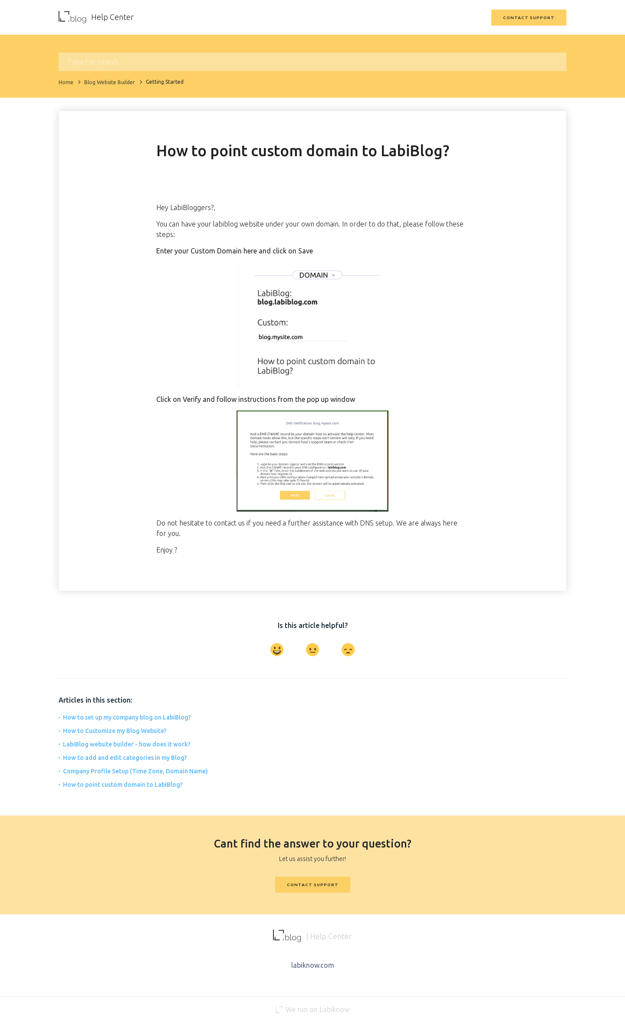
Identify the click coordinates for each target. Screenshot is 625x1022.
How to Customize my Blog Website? (115, 730)
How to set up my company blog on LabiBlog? (127, 717)
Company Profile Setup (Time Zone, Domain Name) (135, 771)
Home (66, 82)
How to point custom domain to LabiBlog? (123, 784)
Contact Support (529, 17)
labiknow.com (312, 965)
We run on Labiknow (313, 1009)
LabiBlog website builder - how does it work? (127, 744)
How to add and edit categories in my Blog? (125, 757)
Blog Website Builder (109, 82)
